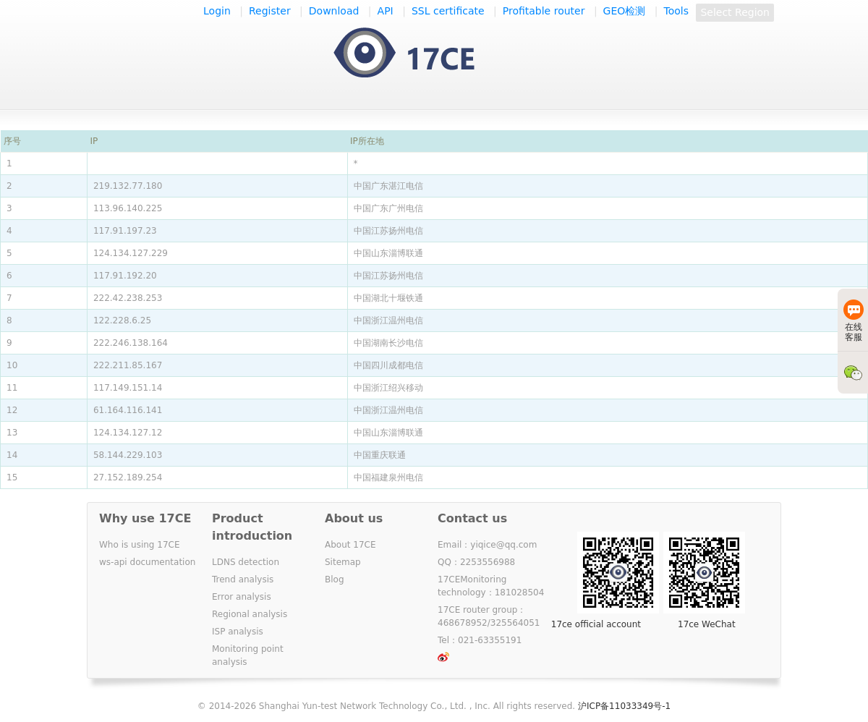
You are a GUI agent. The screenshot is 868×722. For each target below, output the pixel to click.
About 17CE (350, 545)
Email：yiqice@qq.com (487, 545)
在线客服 (853, 321)
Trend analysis (242, 579)
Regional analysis (249, 614)
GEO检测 (624, 11)
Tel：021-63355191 (480, 640)
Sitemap (343, 562)
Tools (676, 11)
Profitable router (544, 11)
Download (334, 11)
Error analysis (241, 597)
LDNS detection (245, 562)
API (385, 11)
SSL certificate (448, 11)
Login (217, 11)
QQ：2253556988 (476, 562)
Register (270, 11)
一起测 (418, 54)
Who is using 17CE (139, 545)
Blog (334, 579)
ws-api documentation (147, 562)
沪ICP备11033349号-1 (624, 706)
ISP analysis (237, 632)
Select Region (735, 12)
